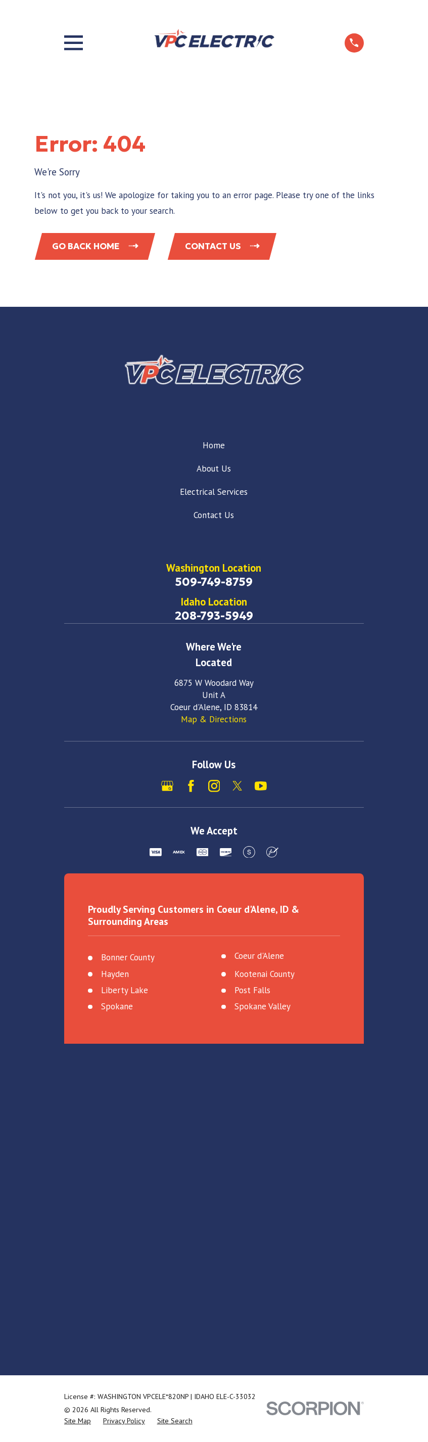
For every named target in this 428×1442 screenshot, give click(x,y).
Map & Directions (214, 719)
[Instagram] (214, 786)
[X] (237, 786)
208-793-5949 (214, 616)
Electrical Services (214, 491)
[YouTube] (261, 786)
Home (214, 445)
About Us (214, 468)
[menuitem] (77, 1421)
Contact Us (214, 515)
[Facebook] (191, 786)
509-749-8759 (214, 582)
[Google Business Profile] (167, 786)
